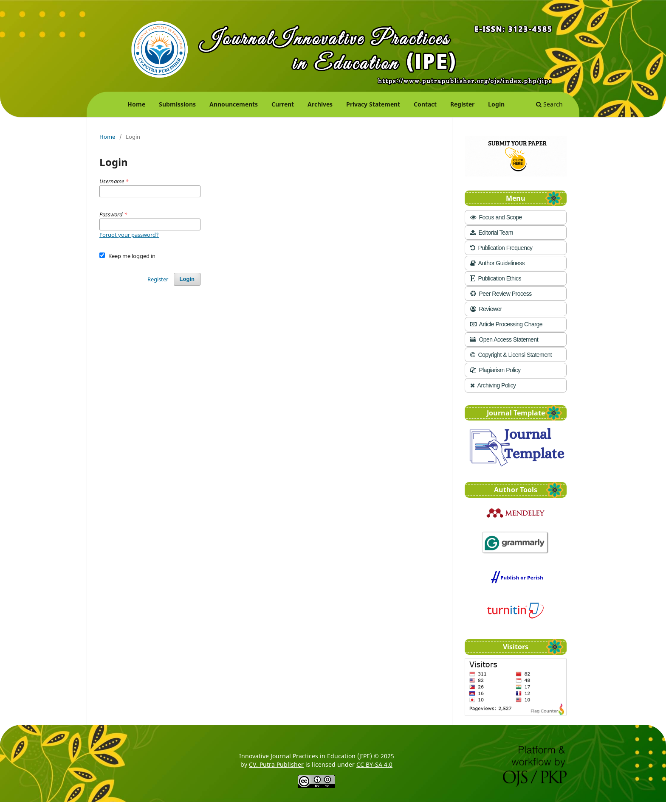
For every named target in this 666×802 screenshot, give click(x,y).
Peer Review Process (501, 293)
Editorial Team (491, 232)
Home (136, 104)
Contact (425, 104)
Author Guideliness (497, 263)
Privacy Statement (373, 104)
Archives (320, 104)
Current (282, 104)
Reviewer (486, 309)
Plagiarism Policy (495, 370)
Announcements (233, 104)
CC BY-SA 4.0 (374, 764)
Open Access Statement (504, 339)
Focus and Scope (496, 217)
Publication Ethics (495, 278)
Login (496, 104)
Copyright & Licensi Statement (511, 354)
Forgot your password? (129, 234)
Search (549, 104)
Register (462, 104)
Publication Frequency (501, 247)
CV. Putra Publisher (276, 764)
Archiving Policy (493, 385)
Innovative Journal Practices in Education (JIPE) (305, 756)
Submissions (177, 104)
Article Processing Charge (506, 324)
